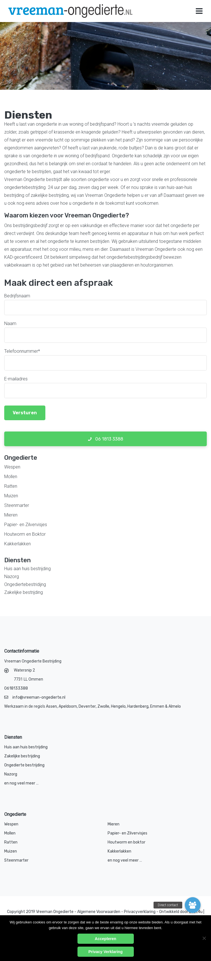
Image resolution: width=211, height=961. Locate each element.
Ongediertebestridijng (25, 584)
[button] (193, 905)
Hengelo (118, 706)
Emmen (157, 706)
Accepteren (105, 938)
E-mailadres (16, 379)
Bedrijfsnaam (17, 295)
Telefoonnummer (22, 351)
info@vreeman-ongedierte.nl (38, 697)
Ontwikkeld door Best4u (181, 911)
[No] (204, 938)
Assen (51, 706)
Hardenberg (137, 706)
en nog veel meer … (21, 783)
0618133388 (16, 688)
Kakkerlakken (17, 543)
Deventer (87, 706)
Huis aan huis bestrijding (27, 568)
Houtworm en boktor (126, 842)
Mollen (10, 476)
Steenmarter (16, 505)
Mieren (10, 515)
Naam (10, 323)
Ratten (10, 486)
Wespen (12, 467)
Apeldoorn (68, 706)
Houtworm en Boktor (25, 534)
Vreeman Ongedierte (55, 911)
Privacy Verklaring (105, 951)
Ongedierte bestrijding (24, 765)
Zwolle (103, 706)
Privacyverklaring (140, 911)
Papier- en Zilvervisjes (25, 524)
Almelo (174, 706)
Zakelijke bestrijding (23, 592)
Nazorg (11, 576)
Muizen (11, 495)
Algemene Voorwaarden (98, 911)
